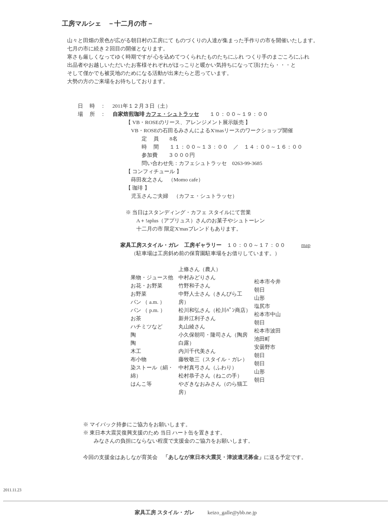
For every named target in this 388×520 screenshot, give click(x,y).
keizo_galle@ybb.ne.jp (232, 512)
